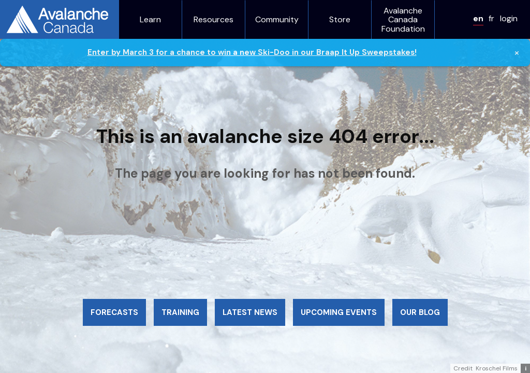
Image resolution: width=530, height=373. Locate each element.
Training (180, 312)
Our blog (420, 312)
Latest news (250, 312)
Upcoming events (339, 312)
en (478, 18)
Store (339, 19)
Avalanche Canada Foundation (403, 20)
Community (277, 20)
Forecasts (114, 312)
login (509, 18)
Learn (150, 20)
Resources (213, 20)
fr (491, 18)
